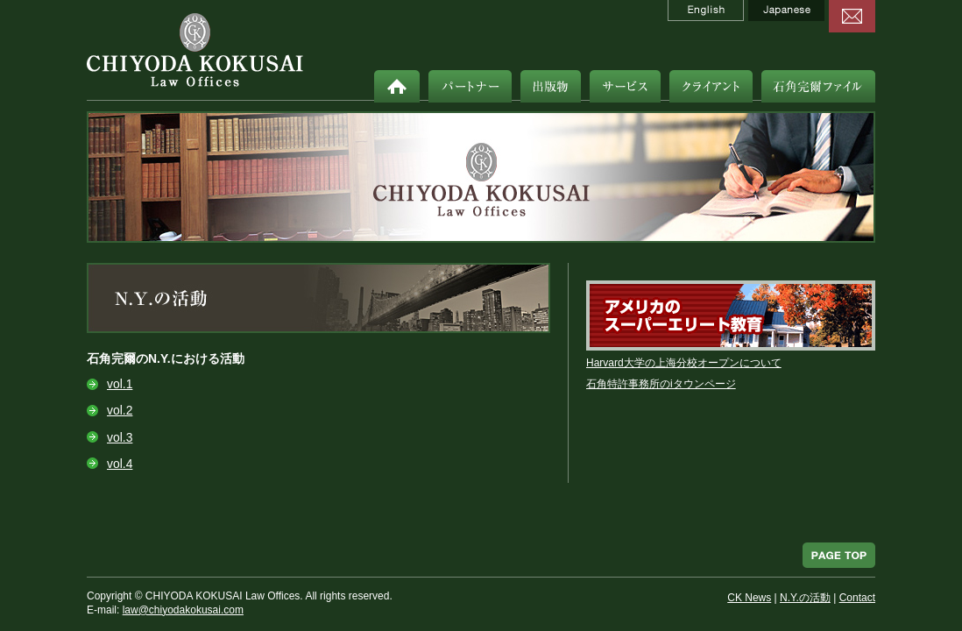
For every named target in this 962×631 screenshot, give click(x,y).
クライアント (711, 86)
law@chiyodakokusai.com (183, 610)
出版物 (550, 86)
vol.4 (119, 464)
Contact (857, 598)
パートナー (470, 86)
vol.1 (119, 384)
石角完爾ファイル (818, 86)
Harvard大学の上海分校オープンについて (684, 363)
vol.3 (119, 437)
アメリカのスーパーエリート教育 (730, 315)
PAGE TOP (839, 555)
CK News (749, 598)
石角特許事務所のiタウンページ (661, 384)
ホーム (397, 86)
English (706, 10)
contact (852, 16)
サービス (625, 86)
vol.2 (119, 410)
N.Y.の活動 (805, 598)
